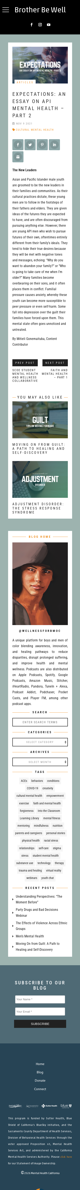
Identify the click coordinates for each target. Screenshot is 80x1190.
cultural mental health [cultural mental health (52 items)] (29, 795)
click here (66, 1157)
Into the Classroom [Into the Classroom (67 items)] (49, 810)
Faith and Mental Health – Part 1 (55, 373)
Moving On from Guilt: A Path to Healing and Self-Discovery (38, 449)
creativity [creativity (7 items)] (47, 788)
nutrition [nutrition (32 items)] (58, 825)
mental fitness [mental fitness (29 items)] (51, 818)
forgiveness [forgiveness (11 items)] (26, 810)
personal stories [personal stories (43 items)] (55, 833)
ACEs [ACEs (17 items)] (24, 780)
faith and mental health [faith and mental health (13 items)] (47, 803)
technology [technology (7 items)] (44, 863)
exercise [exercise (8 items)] (24, 803)
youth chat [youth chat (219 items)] (47, 878)
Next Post (55, 362)
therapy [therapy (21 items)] (59, 863)
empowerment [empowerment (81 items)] (55, 795)
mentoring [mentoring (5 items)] (23, 825)
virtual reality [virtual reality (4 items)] (53, 870)
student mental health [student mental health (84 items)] (46, 855)
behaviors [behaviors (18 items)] (37, 780)
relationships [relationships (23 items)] (26, 848)
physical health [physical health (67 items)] (31, 840)
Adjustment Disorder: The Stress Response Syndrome (38, 508)
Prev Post (25, 362)
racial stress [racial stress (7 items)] (51, 840)
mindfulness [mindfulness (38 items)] (41, 825)
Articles (25, 82)
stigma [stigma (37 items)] (57, 848)
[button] (5, 9)
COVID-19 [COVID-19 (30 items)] (32, 788)
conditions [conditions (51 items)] (53, 780)
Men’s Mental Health (30, 936)
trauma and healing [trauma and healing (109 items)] (30, 870)
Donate (40, 1080)
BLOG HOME (40, 536)
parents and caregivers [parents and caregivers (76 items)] (28, 833)
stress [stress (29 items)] (24, 855)
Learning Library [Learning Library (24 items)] (29, 818)
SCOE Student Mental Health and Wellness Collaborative (25, 375)
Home (40, 1064)
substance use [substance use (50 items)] (24, 863)
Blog (40, 1072)
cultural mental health (35, 129)
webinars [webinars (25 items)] (31, 878)
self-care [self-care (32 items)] (44, 848)
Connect (40, 1089)
